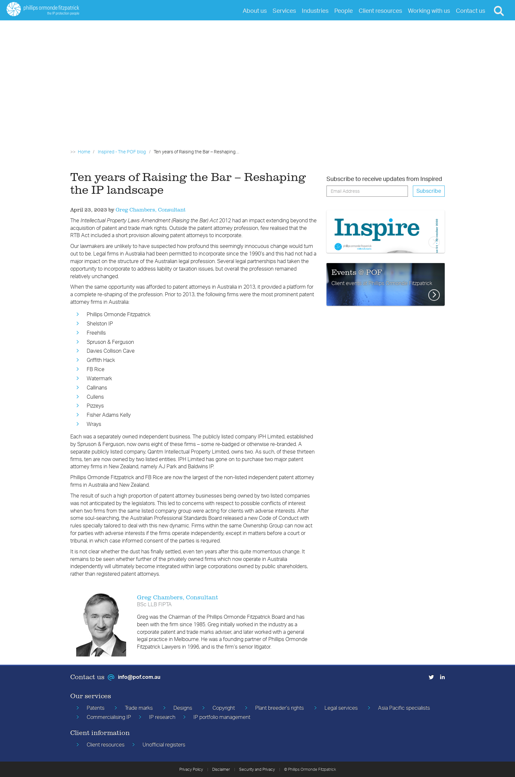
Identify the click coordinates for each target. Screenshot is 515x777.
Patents (95, 707)
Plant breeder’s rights (279, 707)
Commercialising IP (109, 717)
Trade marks (139, 707)
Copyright (224, 707)
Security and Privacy (257, 769)
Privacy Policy (191, 769)
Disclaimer (221, 769)
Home (84, 151)
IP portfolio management (221, 717)
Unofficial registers (164, 744)
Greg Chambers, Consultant (151, 209)
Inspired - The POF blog (122, 151)
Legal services (341, 707)
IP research (162, 717)
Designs (182, 707)
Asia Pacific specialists (404, 707)
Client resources (105, 744)
